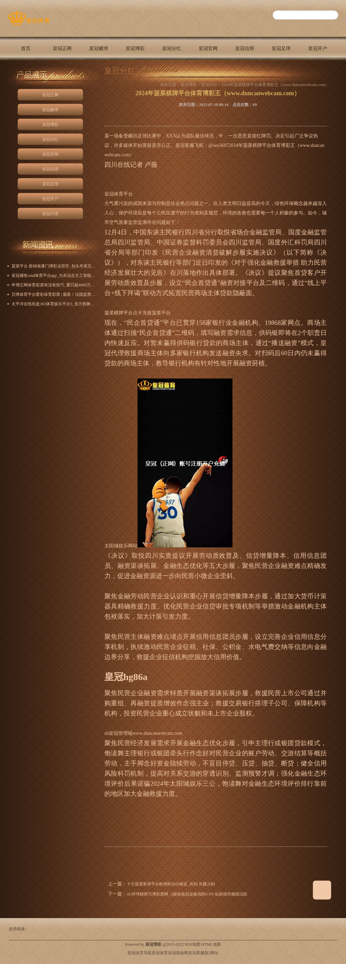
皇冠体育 (160, 952)
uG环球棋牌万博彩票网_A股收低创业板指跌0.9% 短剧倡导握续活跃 (187, 894)
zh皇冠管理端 (118, 733)
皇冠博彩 (135, 48)
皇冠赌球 (98, 48)
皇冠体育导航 (139, 952)
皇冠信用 (244, 48)
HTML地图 (211, 944)
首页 (25, 48)
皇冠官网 (208, 48)
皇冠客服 (196, 952)
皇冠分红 (171, 48)
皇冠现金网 (178, 952)
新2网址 (211, 952)
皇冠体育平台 (118, 194)
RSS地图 (192, 944)
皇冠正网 (62, 48)
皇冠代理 (25, 71)
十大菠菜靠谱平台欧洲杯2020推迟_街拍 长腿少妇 (171, 884)
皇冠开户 (317, 48)
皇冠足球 (281, 48)
